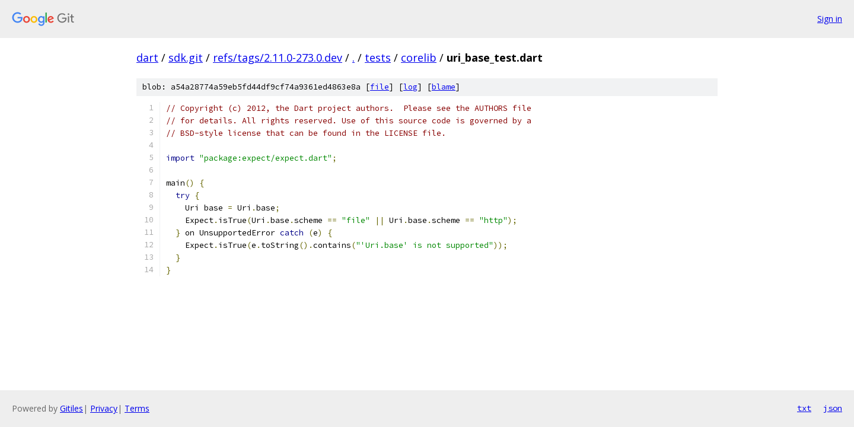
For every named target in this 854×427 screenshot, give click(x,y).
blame (443, 87)
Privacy (103, 408)
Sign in (829, 18)
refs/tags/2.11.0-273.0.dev (277, 57)
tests (378, 57)
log (410, 87)
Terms (137, 408)
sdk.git (185, 57)
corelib (418, 57)
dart (147, 57)
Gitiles (71, 408)
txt (804, 408)
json (832, 408)
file (379, 87)
